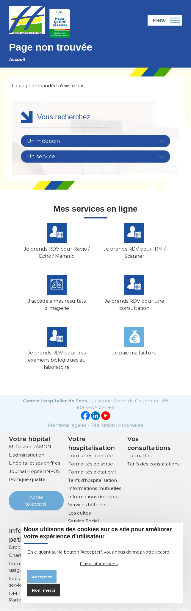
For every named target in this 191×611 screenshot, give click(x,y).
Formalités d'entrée (90, 459)
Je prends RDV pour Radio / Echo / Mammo (57, 253)
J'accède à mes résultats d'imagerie (57, 306)
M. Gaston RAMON (30, 450)
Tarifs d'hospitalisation (92, 483)
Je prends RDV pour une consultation (134, 306)
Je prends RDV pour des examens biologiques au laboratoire (57, 363)
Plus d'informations (99, 563)
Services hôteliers (87, 508)
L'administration (26, 458)
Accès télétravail (36, 504)
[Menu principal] (165, 20)
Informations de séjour (93, 499)
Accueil (17, 59)
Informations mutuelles (94, 491)
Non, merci (43, 590)
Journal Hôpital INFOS (34, 474)
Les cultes (79, 516)
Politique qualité (27, 482)
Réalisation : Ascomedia (116, 428)
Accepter (42, 576)
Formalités (139, 459)
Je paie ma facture (134, 356)
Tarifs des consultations (153, 467)
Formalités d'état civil (92, 475)
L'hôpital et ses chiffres (34, 466)
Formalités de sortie (90, 467)
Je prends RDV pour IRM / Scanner (134, 253)
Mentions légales (67, 428)
